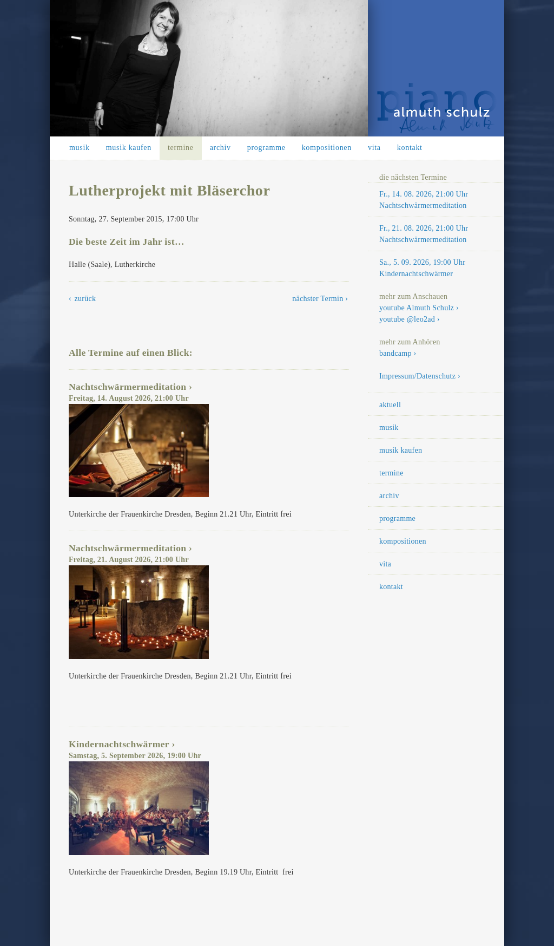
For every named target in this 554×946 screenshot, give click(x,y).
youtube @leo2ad (407, 319)
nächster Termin (317, 299)
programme (266, 147)
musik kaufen (128, 147)
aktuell (390, 405)
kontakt (410, 147)
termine (181, 147)
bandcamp (395, 353)
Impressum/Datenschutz (417, 376)
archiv (220, 147)
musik (79, 147)
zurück (85, 299)
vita (374, 147)
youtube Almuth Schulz (416, 308)
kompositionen (327, 147)
